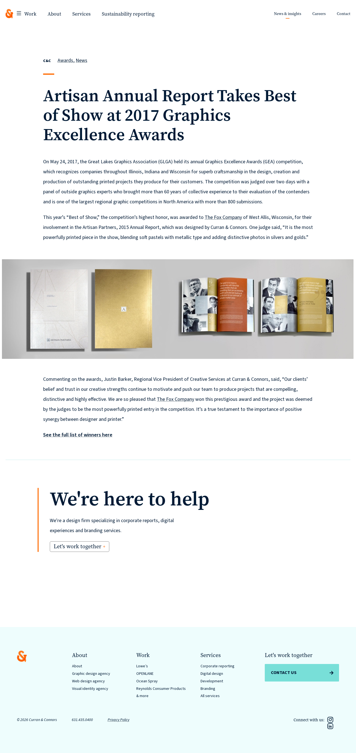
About (77, 666)
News (81, 60)
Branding (208, 689)
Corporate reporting (217, 666)
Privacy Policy (118, 720)
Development (212, 681)
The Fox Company (223, 217)
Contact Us (283, 673)
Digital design (212, 674)
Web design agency (88, 681)
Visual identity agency (90, 689)
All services (210, 696)
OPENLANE (145, 674)
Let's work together (77, 546)
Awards (65, 60)
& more (142, 696)
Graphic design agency (91, 674)
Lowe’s (142, 666)
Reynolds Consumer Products (161, 689)
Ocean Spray (147, 681)
